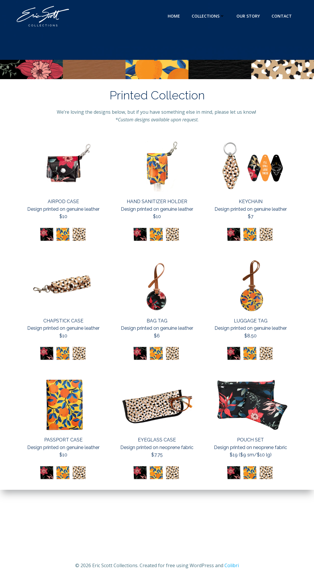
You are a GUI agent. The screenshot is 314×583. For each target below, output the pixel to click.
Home (174, 16)
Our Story (248, 16)
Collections (208, 16)
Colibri (231, 565)
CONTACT (282, 16)
